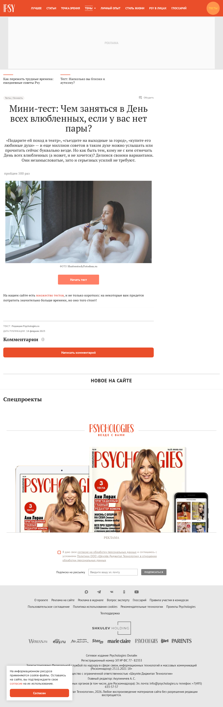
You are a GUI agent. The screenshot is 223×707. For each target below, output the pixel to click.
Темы (88, 8)
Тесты (213, 8)
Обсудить (146, 98)
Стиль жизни (134, 8)
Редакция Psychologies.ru (25, 326)
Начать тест (78, 280)
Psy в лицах (157, 8)
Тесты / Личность (14, 98)
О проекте (41, 600)
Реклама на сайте (63, 600)
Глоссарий (178, 8)
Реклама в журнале (91, 600)
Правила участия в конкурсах (169, 600)
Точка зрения (70, 8)
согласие (16, 683)
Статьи (51, 8)
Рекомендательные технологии (142, 607)
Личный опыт (110, 8)
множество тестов (50, 295)
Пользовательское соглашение (49, 607)
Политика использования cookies (95, 607)
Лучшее (36, 8)
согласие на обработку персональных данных (106, 552)
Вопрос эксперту (118, 600)
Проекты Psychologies (180, 607)
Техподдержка (110, 614)
